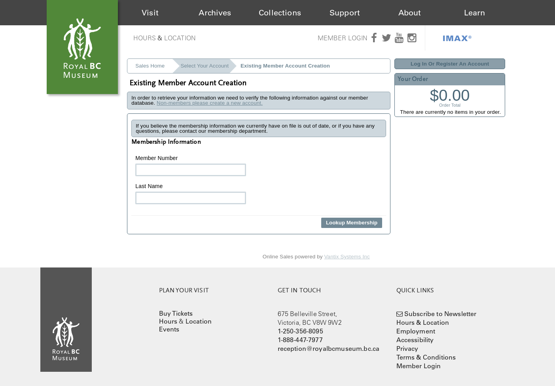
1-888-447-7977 (300, 340)
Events (169, 329)
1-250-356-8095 (300, 331)
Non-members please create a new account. (210, 103)
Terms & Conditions (426, 357)
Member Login (343, 38)
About (409, 12)
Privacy (407, 348)
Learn (474, 12)
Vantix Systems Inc (347, 257)
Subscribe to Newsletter (440, 314)
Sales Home (150, 66)
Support (345, 12)
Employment (416, 331)
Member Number (190, 165)
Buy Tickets (176, 313)
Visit (150, 12)
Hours (144, 38)
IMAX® (457, 38)
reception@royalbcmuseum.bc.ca (329, 348)
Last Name (190, 193)
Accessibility (415, 340)
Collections (280, 12)
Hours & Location (422, 322)
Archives (215, 12)
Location (180, 38)
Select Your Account (204, 66)
